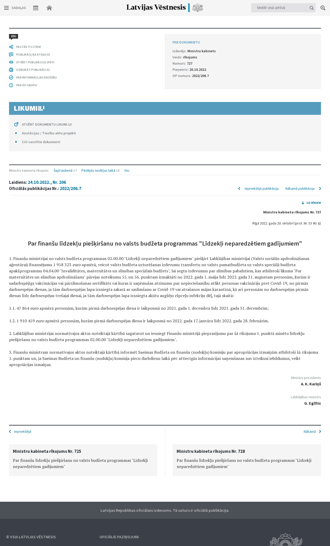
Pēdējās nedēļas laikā (98, 170)
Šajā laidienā (63, 170)
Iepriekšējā (22, 431)
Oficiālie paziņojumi (119, 536)
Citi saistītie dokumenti (41, 142)
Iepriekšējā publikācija (262, 188)
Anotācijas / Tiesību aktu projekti (49, 133)
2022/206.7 (70, 188)
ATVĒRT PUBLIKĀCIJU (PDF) (35, 62)
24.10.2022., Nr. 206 (47, 182)
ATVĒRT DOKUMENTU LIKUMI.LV (47, 124)
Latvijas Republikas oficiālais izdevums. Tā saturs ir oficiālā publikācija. (165, 510)
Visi (126, 170)
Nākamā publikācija (300, 188)
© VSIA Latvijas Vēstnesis (31, 536)
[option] (83, 460)
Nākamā (310, 431)
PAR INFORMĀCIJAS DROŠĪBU (36, 77)
